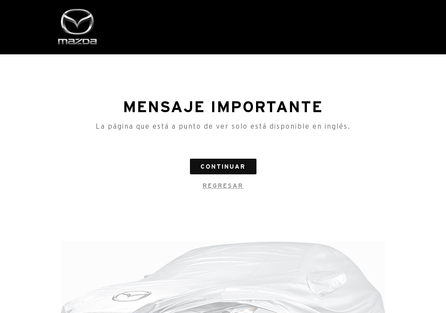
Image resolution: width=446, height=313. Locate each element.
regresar (223, 185)
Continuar (223, 166)
